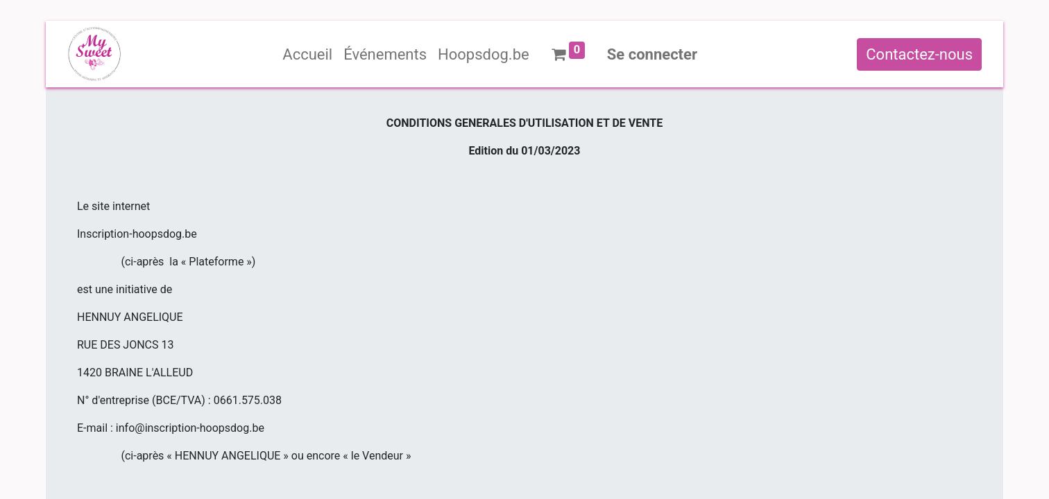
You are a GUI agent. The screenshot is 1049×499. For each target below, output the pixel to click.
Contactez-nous (919, 54)
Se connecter (652, 54)
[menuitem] (307, 54)
